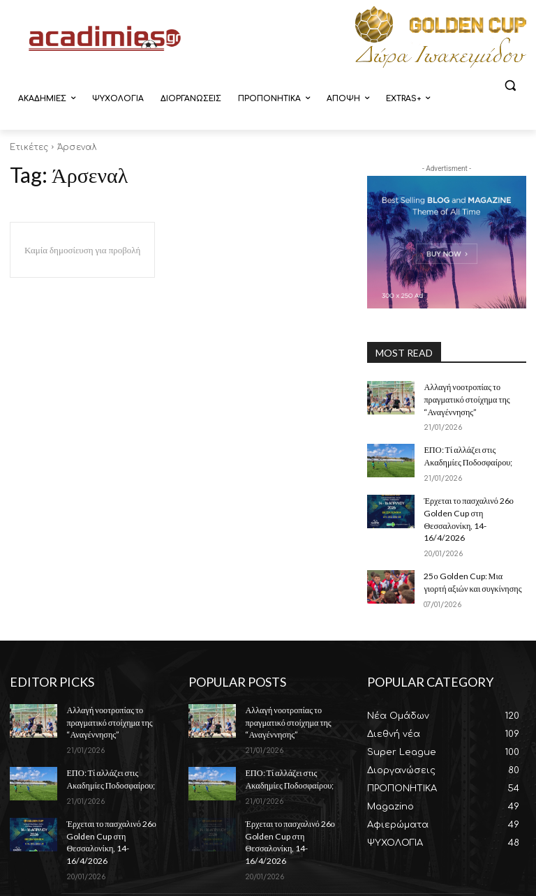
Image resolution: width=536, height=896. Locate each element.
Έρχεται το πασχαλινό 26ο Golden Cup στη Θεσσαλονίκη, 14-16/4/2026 (475, 508)
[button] (509, 85)
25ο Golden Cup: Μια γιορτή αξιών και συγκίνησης (474, 563)
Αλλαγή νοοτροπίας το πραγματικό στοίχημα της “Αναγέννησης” (466, 398)
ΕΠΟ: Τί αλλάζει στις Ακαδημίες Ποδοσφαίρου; (467, 453)
